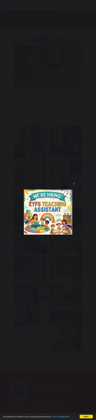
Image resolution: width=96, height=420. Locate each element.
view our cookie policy (61, 417)
